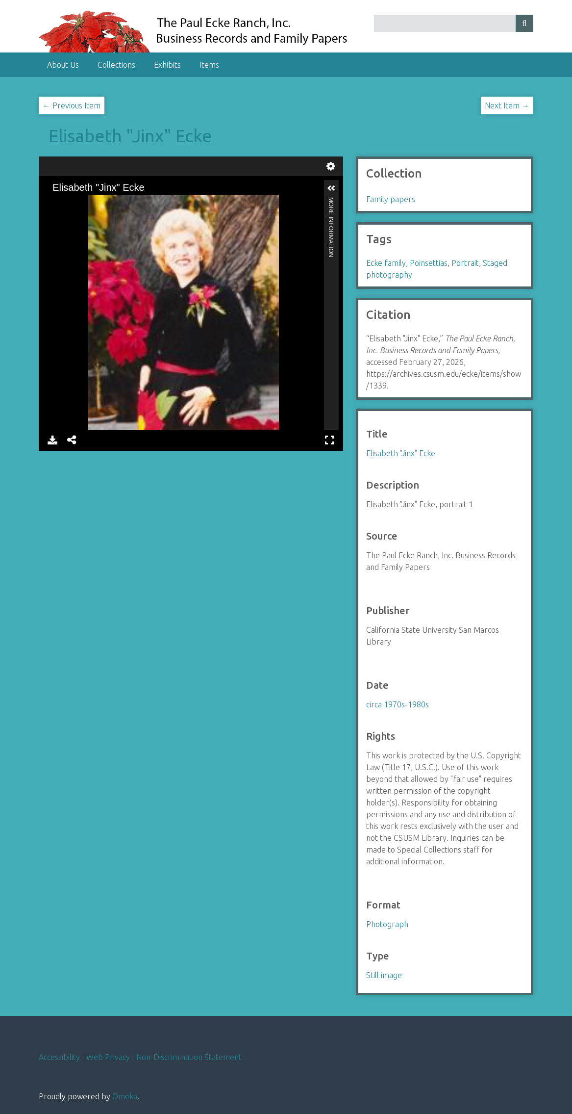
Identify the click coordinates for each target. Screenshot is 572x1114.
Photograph (387, 924)
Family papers (390, 199)
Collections (116, 64)
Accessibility (59, 1057)
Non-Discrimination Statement (189, 1057)
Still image (384, 975)
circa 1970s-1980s (397, 704)
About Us (63, 64)
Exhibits (167, 64)
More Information (330, 201)
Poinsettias (429, 263)
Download (52, 440)
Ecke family (386, 263)
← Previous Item (71, 105)
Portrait (465, 263)
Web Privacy (108, 1057)
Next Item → (507, 105)
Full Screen (329, 440)
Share (72, 440)
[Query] (453, 23)
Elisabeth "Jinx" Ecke (130, 136)
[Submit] (524, 23)
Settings (330, 166)
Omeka (124, 1096)
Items (209, 64)
